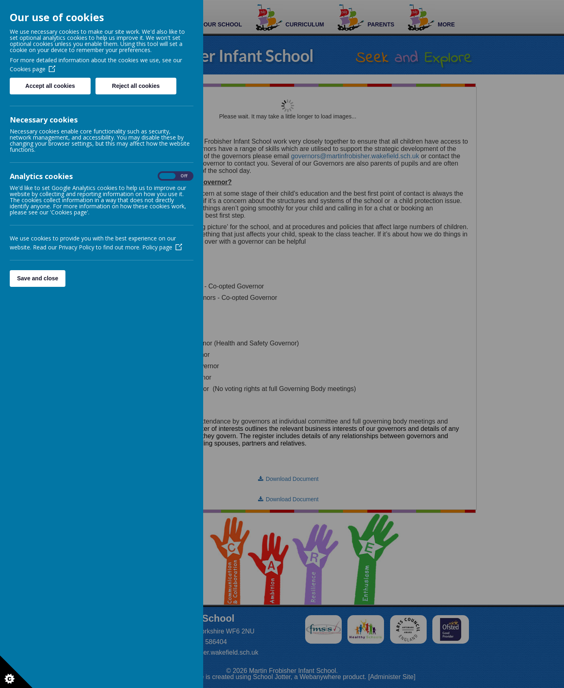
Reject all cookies (136, 86)
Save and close (37, 278)
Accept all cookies (50, 86)
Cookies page (32, 69)
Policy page (162, 247)
